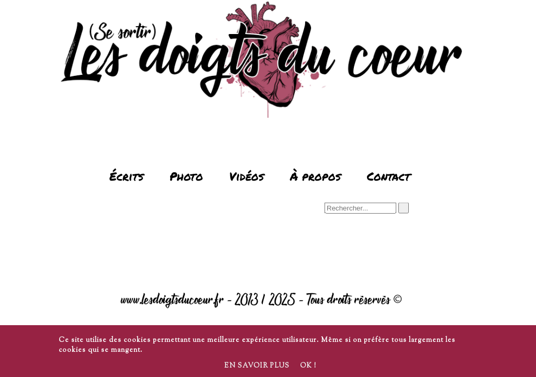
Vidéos (246, 176)
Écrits (126, 176)
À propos (315, 176)
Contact (388, 176)
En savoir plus (256, 366)
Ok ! (308, 366)
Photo (186, 176)
